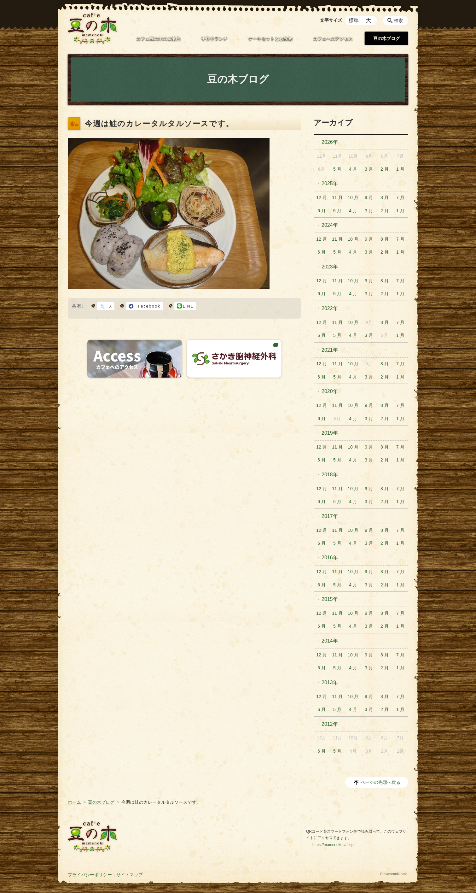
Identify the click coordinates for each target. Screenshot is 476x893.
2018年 (330, 474)
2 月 (384, 169)
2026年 (330, 142)
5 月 (337, 169)
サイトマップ (129, 874)
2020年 (330, 391)
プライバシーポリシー (90, 874)
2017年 (330, 516)
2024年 (330, 225)
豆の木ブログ (386, 38)
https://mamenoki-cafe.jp (333, 845)
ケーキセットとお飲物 (270, 38)
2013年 (330, 682)
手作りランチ (214, 38)
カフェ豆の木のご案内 (158, 38)
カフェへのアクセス (333, 38)
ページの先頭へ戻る (380, 782)
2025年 (330, 183)
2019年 (330, 433)
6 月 (321, 210)
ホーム (74, 802)
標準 (354, 20)
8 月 (384, 197)
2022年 (330, 308)
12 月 (321, 197)
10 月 (353, 197)
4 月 (353, 169)
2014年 (330, 640)
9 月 (369, 197)
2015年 (330, 599)
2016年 (330, 557)
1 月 (400, 169)
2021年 (330, 350)
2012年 (330, 724)
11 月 (337, 197)
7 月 (400, 197)
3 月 (369, 169)
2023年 (330, 266)
